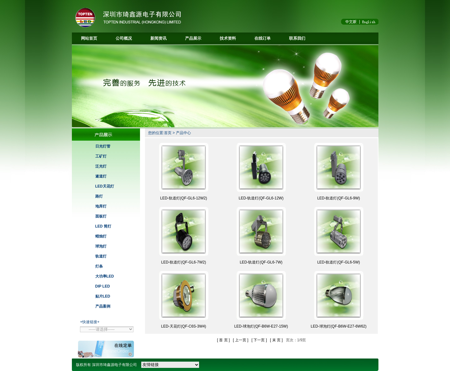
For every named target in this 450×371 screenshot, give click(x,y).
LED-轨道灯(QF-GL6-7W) (261, 262)
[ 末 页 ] (276, 340)
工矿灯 (101, 156)
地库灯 (101, 206)
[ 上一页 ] (240, 340)
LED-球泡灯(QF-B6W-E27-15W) (261, 326)
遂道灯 (101, 176)
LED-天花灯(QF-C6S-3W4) (183, 326)
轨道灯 (101, 256)
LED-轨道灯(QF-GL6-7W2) (183, 262)
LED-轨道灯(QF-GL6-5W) (338, 262)
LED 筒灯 (103, 226)
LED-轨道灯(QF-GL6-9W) (338, 198)
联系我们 (297, 38)
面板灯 (101, 216)
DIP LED (102, 286)
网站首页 (89, 38)
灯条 (99, 266)
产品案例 (102, 306)
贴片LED (102, 296)
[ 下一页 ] (259, 340)
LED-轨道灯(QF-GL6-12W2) (183, 198)
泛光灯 (101, 166)
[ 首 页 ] (223, 340)
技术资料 (228, 38)
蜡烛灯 (101, 236)
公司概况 (124, 38)
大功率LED (104, 276)
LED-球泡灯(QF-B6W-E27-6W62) (338, 326)
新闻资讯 (158, 38)
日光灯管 (102, 146)
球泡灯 (101, 246)
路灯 (99, 196)
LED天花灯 (104, 186)
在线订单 (262, 38)
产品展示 (193, 38)
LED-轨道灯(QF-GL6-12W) (261, 198)
